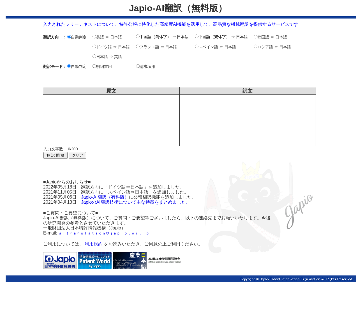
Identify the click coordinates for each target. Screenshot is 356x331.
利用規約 (94, 244)
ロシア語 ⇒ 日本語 (272, 47)
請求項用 (145, 66)
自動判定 (77, 37)
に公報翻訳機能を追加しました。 (162, 197)
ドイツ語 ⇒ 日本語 (111, 47)
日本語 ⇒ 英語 (107, 56)
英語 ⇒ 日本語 (107, 37)
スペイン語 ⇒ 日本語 (215, 47)
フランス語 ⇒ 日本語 (156, 47)
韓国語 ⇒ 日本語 (270, 37)
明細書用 (102, 66)
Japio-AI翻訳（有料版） (105, 197)
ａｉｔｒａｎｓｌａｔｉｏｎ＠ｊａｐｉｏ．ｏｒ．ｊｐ (103, 233)
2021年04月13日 (62, 202)
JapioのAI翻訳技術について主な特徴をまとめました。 (135, 202)
